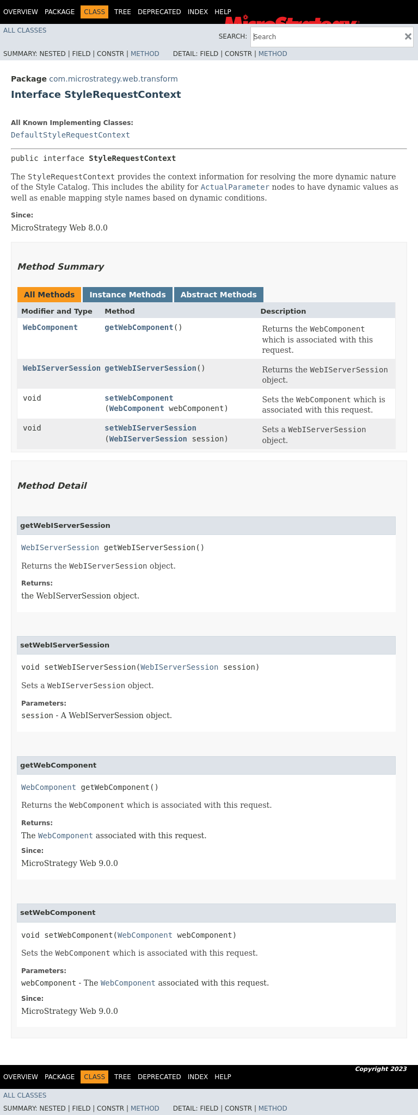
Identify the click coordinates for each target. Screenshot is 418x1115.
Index (198, 12)
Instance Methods (127, 294)
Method (145, 54)
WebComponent (50, 327)
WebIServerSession (62, 368)
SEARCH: (233, 36)
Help (222, 12)
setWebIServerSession (150, 427)
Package (60, 12)
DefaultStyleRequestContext (70, 134)
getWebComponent (138, 327)
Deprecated (159, 12)
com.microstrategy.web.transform (113, 78)
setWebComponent (138, 398)
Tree (122, 12)
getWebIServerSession (150, 368)
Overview (20, 12)
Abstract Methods (219, 294)
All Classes (24, 30)
